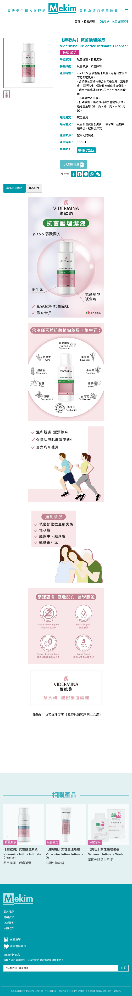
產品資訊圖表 (14, 188)
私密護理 (89, 22)
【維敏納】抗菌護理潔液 (113, 22)
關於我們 (8, 912)
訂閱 (123, 968)
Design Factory (112, 993)
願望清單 (12, 939)
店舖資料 (8, 923)
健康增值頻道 (14, 946)
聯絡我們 (8, 917)
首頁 (77, 22)
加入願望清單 (74, 165)
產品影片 (33, 188)
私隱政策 (8, 928)
